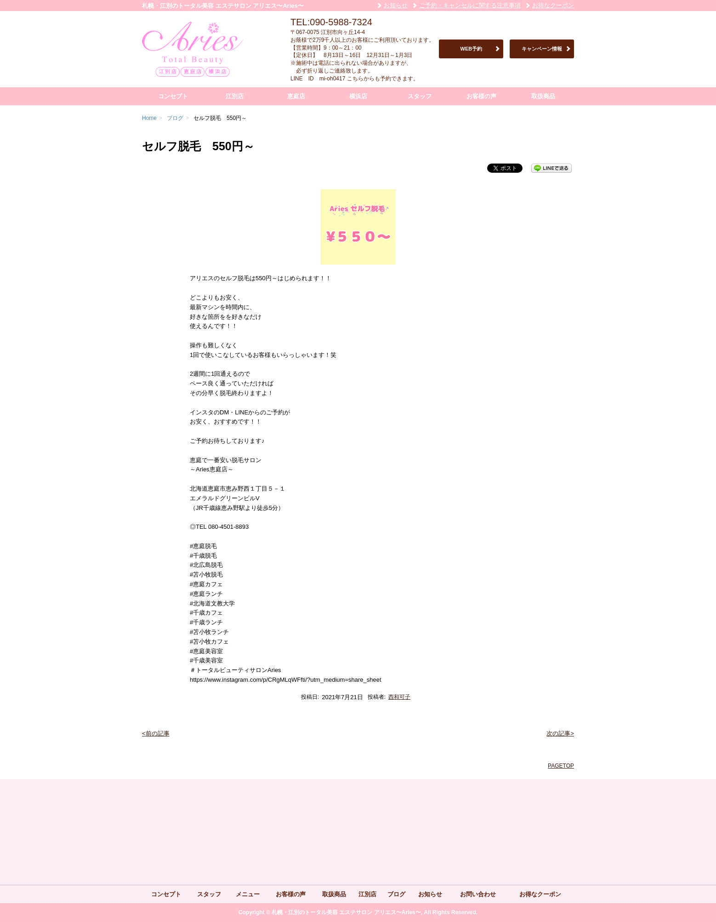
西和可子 (399, 697)
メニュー (248, 894)
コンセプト (173, 96)
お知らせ (396, 5)
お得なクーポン (553, 5)
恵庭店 (296, 96)
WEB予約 (471, 48)
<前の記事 (156, 733)
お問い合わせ (478, 894)
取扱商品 (543, 96)
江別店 (235, 96)
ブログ (396, 894)
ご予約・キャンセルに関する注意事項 (470, 5)
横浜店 (358, 96)
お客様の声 (481, 96)
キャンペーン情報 (542, 48)
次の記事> (560, 733)
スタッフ (420, 96)
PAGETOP (561, 766)
